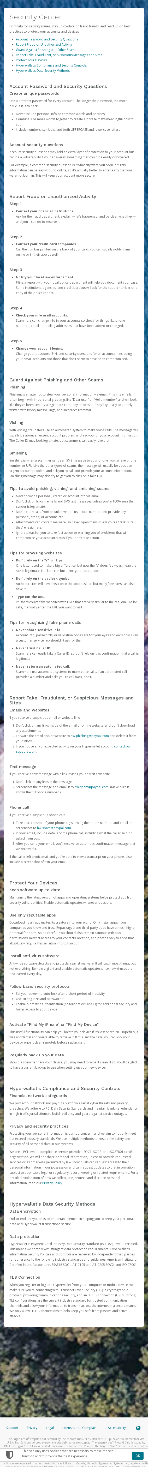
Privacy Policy (52, 1183)
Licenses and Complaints (81, 1428)
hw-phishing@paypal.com (90, 736)
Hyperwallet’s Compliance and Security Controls (51, 65)
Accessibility (117, 1428)
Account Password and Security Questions (47, 39)
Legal (50, 1428)
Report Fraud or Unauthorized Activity (44, 44)
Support (12, 1428)
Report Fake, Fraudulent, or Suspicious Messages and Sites (59, 55)
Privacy (32, 1428)
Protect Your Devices (31, 60)
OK (137, 1455)
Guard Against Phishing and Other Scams (46, 49)
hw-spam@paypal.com (92, 787)
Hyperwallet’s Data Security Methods (43, 70)
